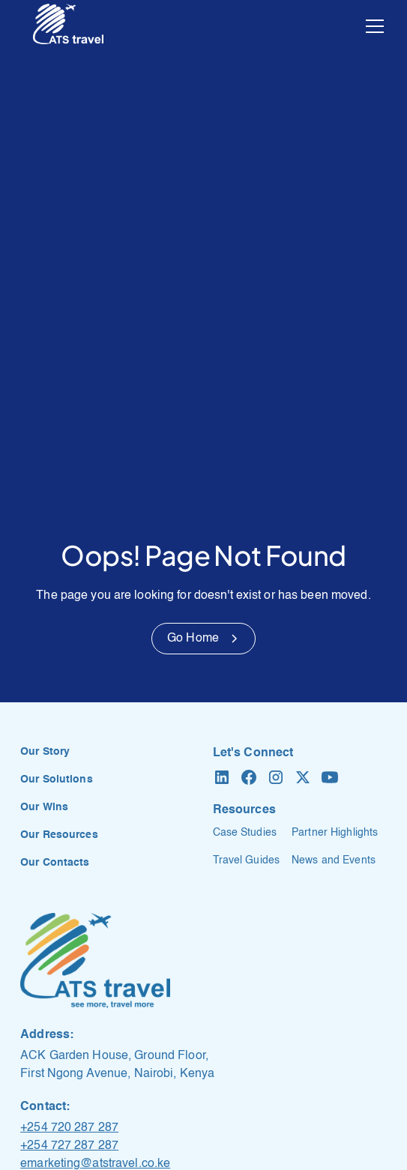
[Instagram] (276, 777)
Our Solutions (56, 779)
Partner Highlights (335, 832)
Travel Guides (246, 860)
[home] (68, 26)
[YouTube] (330, 777)
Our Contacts (54, 862)
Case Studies (245, 832)
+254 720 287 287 (69, 1128)
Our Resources (59, 835)
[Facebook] (249, 777)
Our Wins (44, 807)
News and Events (334, 860)
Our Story (45, 752)
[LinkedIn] (222, 777)
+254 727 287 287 (69, 1146)
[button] (372, 26)
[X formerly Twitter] (303, 777)
